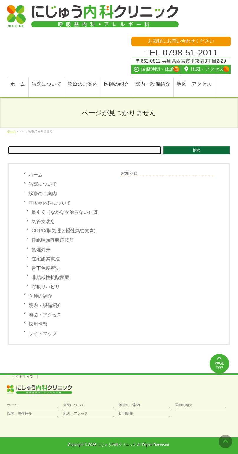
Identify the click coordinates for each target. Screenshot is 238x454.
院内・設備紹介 (45, 305)
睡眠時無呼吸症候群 (53, 240)
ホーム (36, 174)
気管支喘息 (43, 221)
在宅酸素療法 (46, 258)
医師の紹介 (40, 295)
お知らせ (129, 173)
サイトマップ (43, 333)
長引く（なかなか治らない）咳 (65, 212)
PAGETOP (219, 363)
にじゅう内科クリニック (116, 445)
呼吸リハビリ (46, 286)
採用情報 (38, 323)
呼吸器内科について (50, 202)
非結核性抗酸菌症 (50, 277)
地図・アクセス (45, 314)
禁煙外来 (41, 249)
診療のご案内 (43, 193)
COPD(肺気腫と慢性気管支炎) (64, 230)
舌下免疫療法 (46, 268)
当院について (43, 184)
